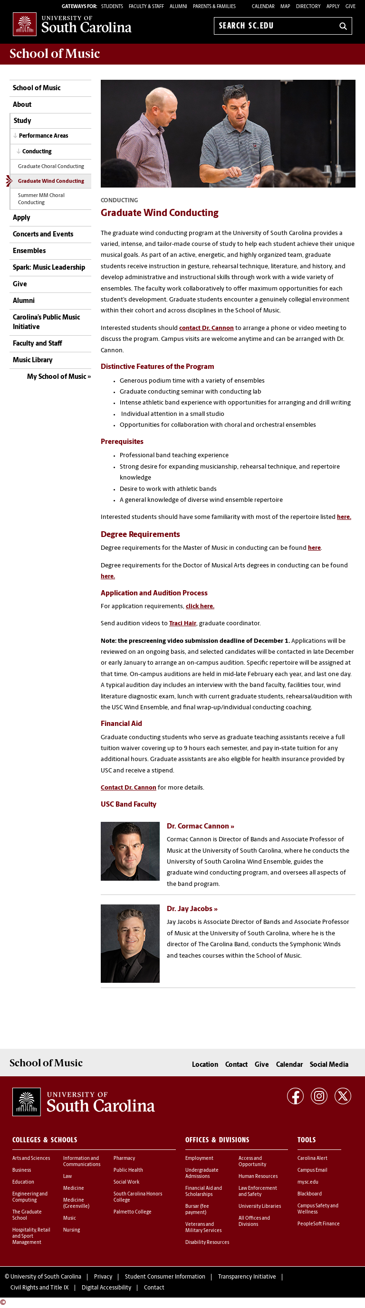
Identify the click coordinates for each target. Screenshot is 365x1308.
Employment (199, 1158)
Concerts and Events (43, 234)
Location (205, 1065)
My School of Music (56, 377)
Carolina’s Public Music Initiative (46, 322)
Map (285, 6)
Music (69, 1218)
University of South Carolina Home (72, 24)
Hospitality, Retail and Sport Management (31, 1236)
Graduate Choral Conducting (51, 166)
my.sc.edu (308, 1182)
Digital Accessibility (106, 1288)
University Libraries (260, 1206)
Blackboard (310, 1194)
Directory (308, 6)
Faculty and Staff (37, 344)
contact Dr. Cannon (206, 328)
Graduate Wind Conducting (51, 181)
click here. (200, 606)
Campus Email (312, 1170)
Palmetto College (133, 1212)
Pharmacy (124, 1158)
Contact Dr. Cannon (128, 788)
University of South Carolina (45, 1277)
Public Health (128, 1170)
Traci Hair (182, 624)
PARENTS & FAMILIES (214, 6)
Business (21, 1170)
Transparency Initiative (247, 1277)
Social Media (329, 1065)
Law (67, 1176)
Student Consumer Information (165, 1277)
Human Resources (258, 1176)
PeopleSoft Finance (319, 1224)
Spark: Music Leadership (49, 268)
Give (350, 6)
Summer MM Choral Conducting (41, 199)
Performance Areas (43, 136)
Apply (333, 6)
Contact (236, 1065)
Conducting (36, 152)
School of (55, 54)
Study (22, 121)
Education (23, 1182)
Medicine (73, 1188)
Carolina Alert (312, 1158)
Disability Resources (207, 1242)
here (314, 548)
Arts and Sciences (31, 1158)
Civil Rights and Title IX (39, 1288)
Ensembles (29, 251)
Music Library (33, 360)
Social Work (126, 1182)
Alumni (24, 301)
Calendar (263, 6)
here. (344, 517)
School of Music (36, 88)
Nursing (71, 1230)
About (22, 105)
